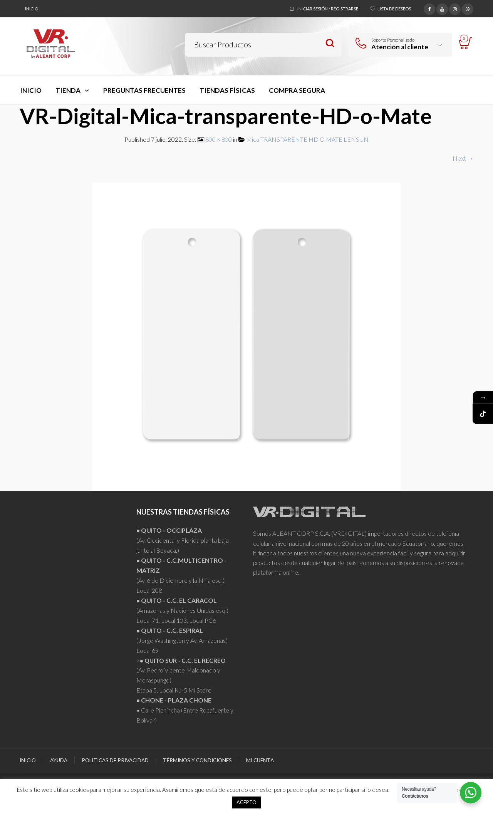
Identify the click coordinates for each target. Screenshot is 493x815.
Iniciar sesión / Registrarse (327, 8)
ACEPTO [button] (246, 802)
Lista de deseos (394, 8)
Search (329, 43)
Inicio (31, 8)
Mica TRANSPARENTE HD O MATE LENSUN (307, 139)
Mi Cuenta (260, 760)
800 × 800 (218, 139)
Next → (463, 158)
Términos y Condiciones (197, 760)
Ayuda (58, 760)
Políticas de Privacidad (115, 760)
